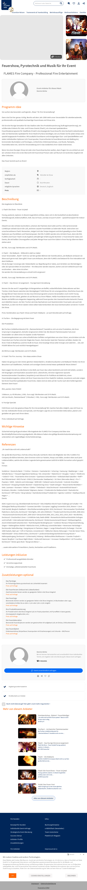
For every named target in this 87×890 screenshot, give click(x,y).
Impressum (35, 884)
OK (12, 875)
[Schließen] (83, 854)
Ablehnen (71, 875)
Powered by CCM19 (43, 888)
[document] (43, 864)
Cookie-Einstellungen (40, 875)
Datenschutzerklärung (48, 884)
